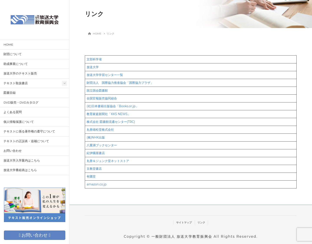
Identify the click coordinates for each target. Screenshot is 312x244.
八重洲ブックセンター (102, 145)
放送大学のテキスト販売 (20, 73)
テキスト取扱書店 (15, 83)
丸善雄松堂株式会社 (100, 130)
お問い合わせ (12, 150)
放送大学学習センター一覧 (105, 75)
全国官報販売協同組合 (102, 98)
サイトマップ (184, 222)
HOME (8, 44)
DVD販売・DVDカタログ (20, 102)
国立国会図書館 (97, 90)
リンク (201, 222)
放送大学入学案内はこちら (21, 160)
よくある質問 (12, 112)
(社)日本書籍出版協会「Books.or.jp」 (113, 106)
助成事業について (15, 64)
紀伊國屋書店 (96, 153)
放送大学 (93, 67)
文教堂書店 (94, 169)
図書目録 (9, 92)
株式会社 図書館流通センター (107, 122)
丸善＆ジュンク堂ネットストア (108, 161)
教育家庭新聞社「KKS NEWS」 (109, 114)
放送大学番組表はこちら (20, 170)
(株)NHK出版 (96, 137)
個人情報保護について (18, 122)
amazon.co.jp (97, 184)
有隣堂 (91, 176)
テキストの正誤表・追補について (26, 141)
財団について (12, 54)
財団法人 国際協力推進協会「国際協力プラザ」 (120, 83)
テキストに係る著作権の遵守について (29, 131)
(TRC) (131, 122)
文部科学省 (94, 59)
